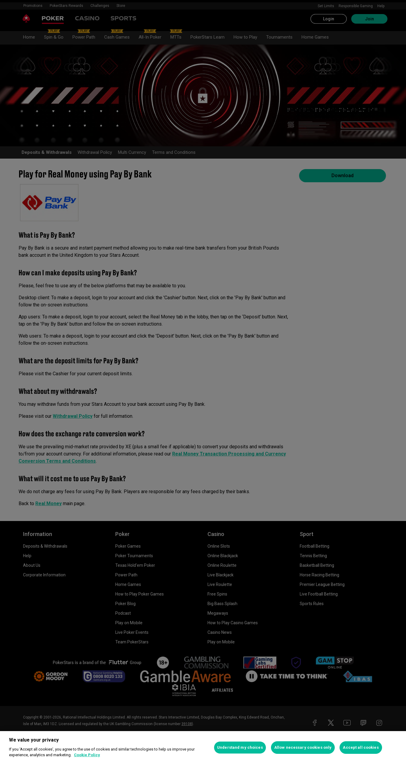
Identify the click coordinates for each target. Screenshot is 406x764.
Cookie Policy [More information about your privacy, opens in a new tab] (87, 755)
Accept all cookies (360, 747)
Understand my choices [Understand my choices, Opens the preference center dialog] (240, 747)
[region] (203, 747)
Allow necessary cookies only (303, 747)
